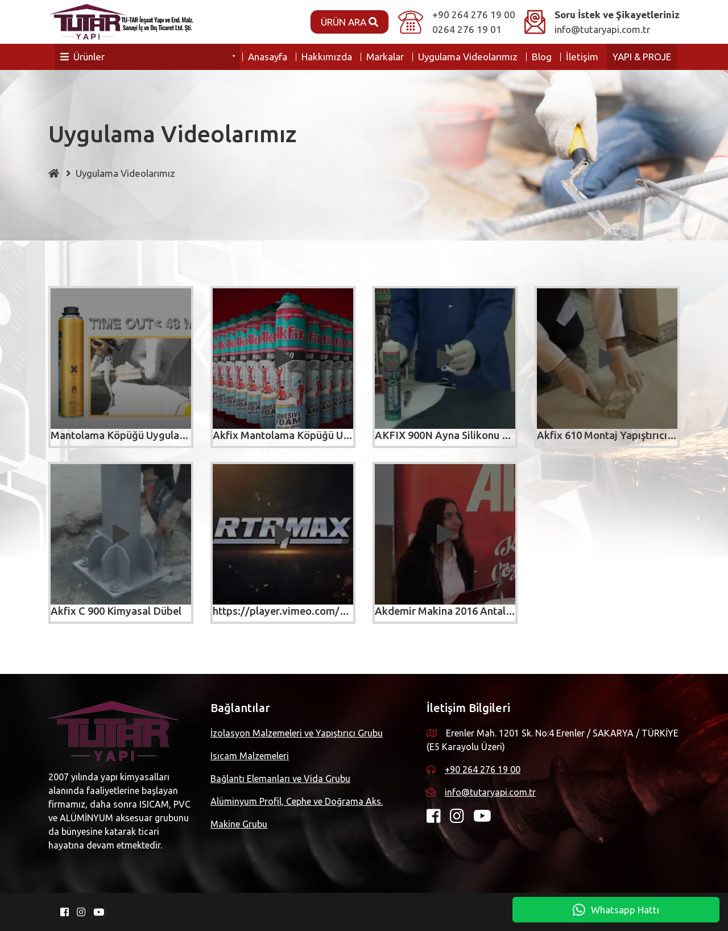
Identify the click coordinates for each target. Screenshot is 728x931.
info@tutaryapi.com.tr (602, 29)
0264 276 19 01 (467, 29)
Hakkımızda (326, 56)
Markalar (385, 56)
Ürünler (82, 56)
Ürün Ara (349, 21)
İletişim (582, 56)
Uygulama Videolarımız (468, 56)
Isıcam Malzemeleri (249, 756)
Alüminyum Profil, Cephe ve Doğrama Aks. (296, 801)
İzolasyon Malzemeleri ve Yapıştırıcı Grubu (296, 733)
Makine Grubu (238, 824)
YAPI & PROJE (642, 56)
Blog (542, 56)
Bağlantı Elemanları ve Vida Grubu (280, 778)
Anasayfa (267, 56)
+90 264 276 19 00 (473, 14)
